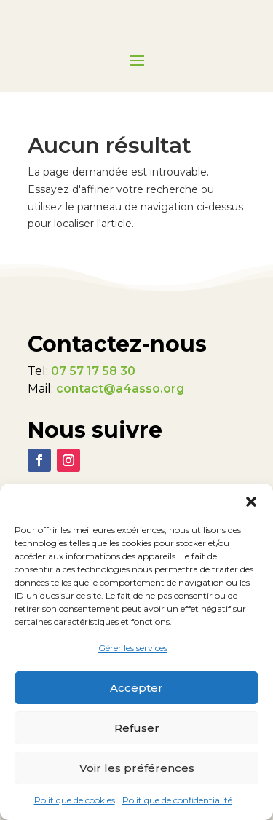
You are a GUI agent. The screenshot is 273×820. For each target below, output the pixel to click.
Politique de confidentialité (177, 800)
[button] (251, 501)
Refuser (136, 728)
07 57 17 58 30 (93, 371)
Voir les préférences (136, 768)
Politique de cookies (74, 800)
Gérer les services (132, 647)
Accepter (136, 688)
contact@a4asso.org (120, 388)
